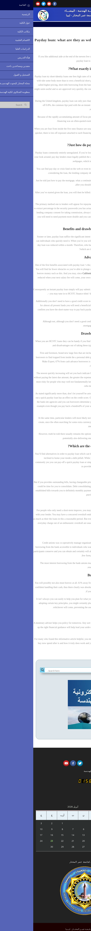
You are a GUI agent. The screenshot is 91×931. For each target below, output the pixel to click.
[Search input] (48, 671)
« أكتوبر (73, 853)
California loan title (58, 273)
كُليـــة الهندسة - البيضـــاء (46, 10)
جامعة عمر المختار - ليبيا (46, 15)
